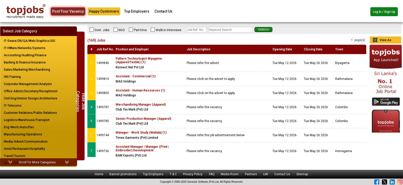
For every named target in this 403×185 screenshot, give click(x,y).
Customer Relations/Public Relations (30, 113)
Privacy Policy (193, 174)
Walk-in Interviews (166, 30)
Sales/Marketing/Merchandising (27, 69)
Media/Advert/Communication (26, 141)
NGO (119, 30)
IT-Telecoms (13, 105)
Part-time (138, 30)
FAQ (212, 174)
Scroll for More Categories (37, 162)
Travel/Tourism (14, 156)
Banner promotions (123, 174)
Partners (251, 174)
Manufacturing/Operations (23, 134)
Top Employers (136, 11)
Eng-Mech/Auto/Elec (19, 127)
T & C (173, 174)
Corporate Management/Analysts (28, 84)
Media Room (230, 174)
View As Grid (385, 40)
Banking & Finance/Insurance (25, 62)
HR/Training (12, 77)
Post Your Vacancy (68, 11)
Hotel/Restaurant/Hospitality (24, 149)
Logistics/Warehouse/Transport (27, 120)
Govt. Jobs (99, 30)
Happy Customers (104, 11)
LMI (265, 174)
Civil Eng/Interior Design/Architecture (30, 98)
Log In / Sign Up (384, 12)
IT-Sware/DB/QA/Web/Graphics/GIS (29, 41)
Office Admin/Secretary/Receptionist (31, 91)
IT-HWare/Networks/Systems (24, 48)
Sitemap (302, 174)
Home (99, 174)
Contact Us (163, 11)
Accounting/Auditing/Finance (25, 55)
